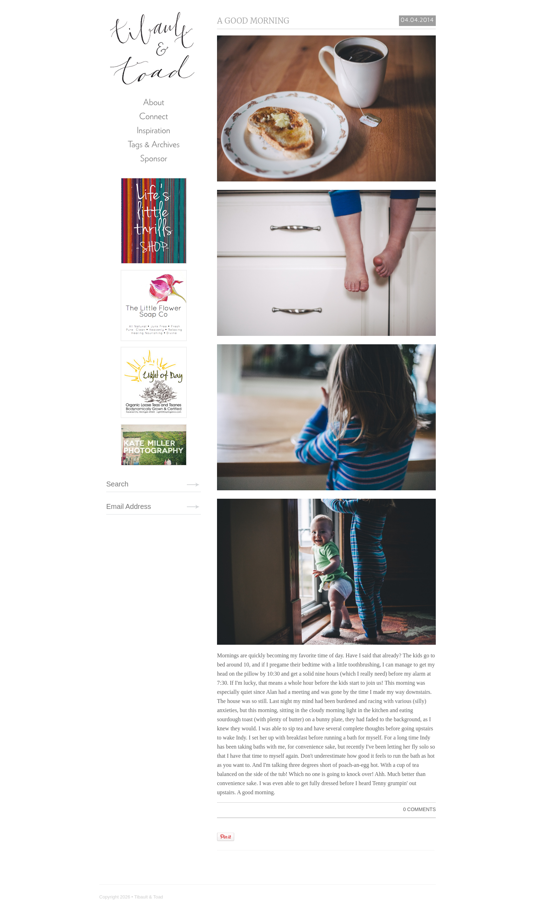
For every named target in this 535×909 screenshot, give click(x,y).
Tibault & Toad (153, 47)
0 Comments (419, 809)
